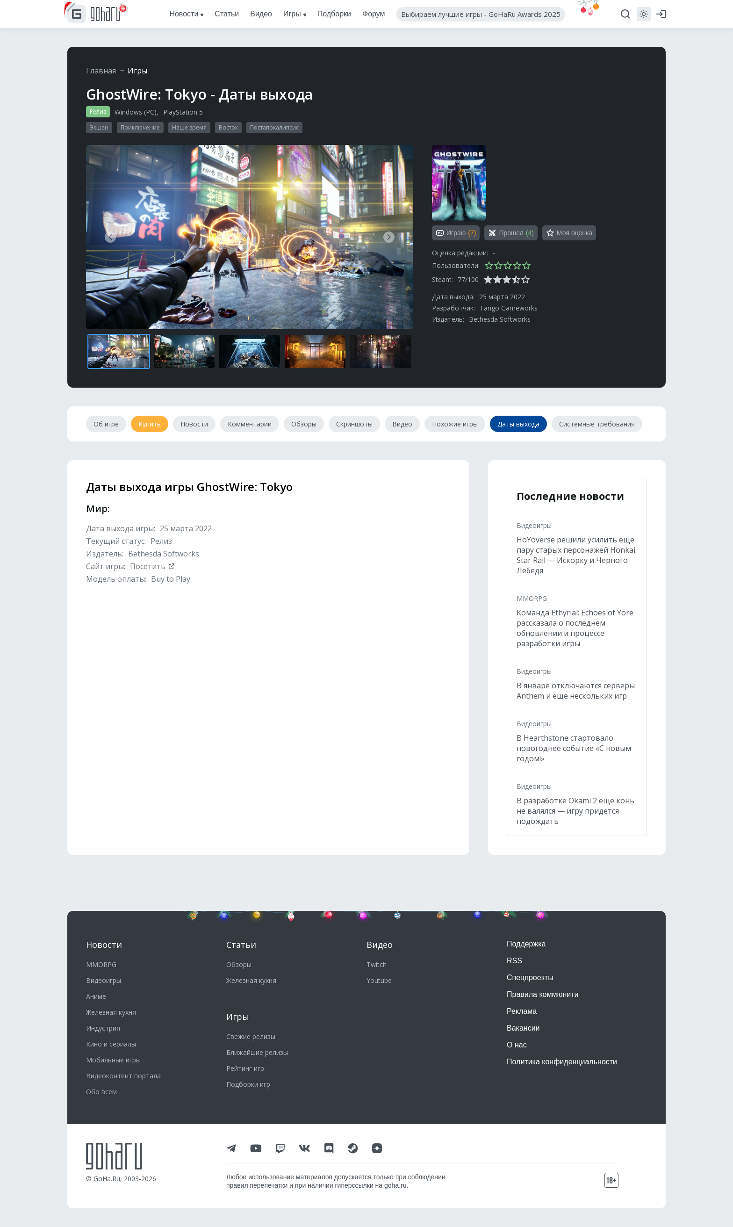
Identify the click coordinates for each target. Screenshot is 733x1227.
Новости (104, 944)
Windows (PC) (136, 112)
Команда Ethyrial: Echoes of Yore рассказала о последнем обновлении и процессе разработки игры (575, 628)
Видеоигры (534, 525)
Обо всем (101, 1091)
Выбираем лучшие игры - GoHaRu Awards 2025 (481, 14)
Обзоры (239, 964)
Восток (228, 127)
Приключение (140, 127)
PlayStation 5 (183, 112)
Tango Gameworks (509, 307)
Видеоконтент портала (123, 1075)
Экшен (99, 127)
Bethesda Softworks (500, 319)
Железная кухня (111, 1012)
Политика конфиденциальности (562, 1062)
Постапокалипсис (274, 127)
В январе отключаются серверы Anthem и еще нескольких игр (576, 690)
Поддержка (526, 944)
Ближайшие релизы (257, 1052)
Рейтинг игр (245, 1068)
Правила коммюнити (543, 994)
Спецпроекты (530, 978)
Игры (137, 70)
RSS (514, 961)
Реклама (522, 1011)
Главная (101, 70)
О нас (517, 1045)
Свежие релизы (250, 1036)
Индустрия (103, 1028)
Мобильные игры (113, 1059)
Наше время (189, 127)
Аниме (96, 996)
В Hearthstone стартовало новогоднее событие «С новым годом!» (574, 748)
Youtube (379, 980)
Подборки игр (248, 1084)
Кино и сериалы (111, 1043)
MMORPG (532, 598)
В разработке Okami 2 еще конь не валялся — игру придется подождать (575, 810)
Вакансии (523, 1028)
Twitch (376, 964)
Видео (379, 944)
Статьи (241, 944)
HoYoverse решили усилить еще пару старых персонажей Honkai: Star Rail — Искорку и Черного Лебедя (577, 555)
